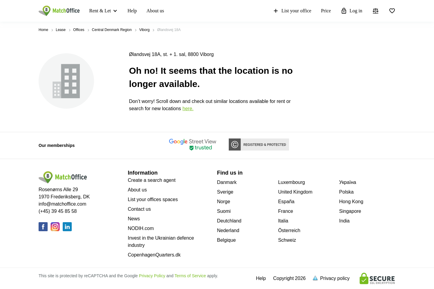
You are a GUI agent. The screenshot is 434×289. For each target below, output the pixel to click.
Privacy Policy (152, 275)
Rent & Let (100, 10)
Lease (61, 30)
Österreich (289, 230)
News (134, 218)
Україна (347, 182)
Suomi (224, 211)
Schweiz (287, 240)
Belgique (226, 240)
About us (155, 10)
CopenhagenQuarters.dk (154, 254)
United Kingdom (295, 191)
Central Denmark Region (112, 30)
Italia (283, 220)
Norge (223, 201)
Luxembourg (291, 182)
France (285, 211)
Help (132, 10)
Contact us (139, 209)
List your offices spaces (153, 199)
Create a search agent (151, 180)
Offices (78, 30)
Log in (351, 11)
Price (326, 10)
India (344, 220)
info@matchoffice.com (62, 204)
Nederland (228, 230)
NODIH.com (141, 228)
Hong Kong (351, 201)
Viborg (144, 30)
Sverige (225, 191)
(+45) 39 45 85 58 (58, 211)
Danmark (227, 182)
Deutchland (229, 220)
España (286, 201)
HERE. (188, 108)
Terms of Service (190, 275)
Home (43, 30)
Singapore (350, 211)
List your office (291, 11)
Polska (346, 191)
